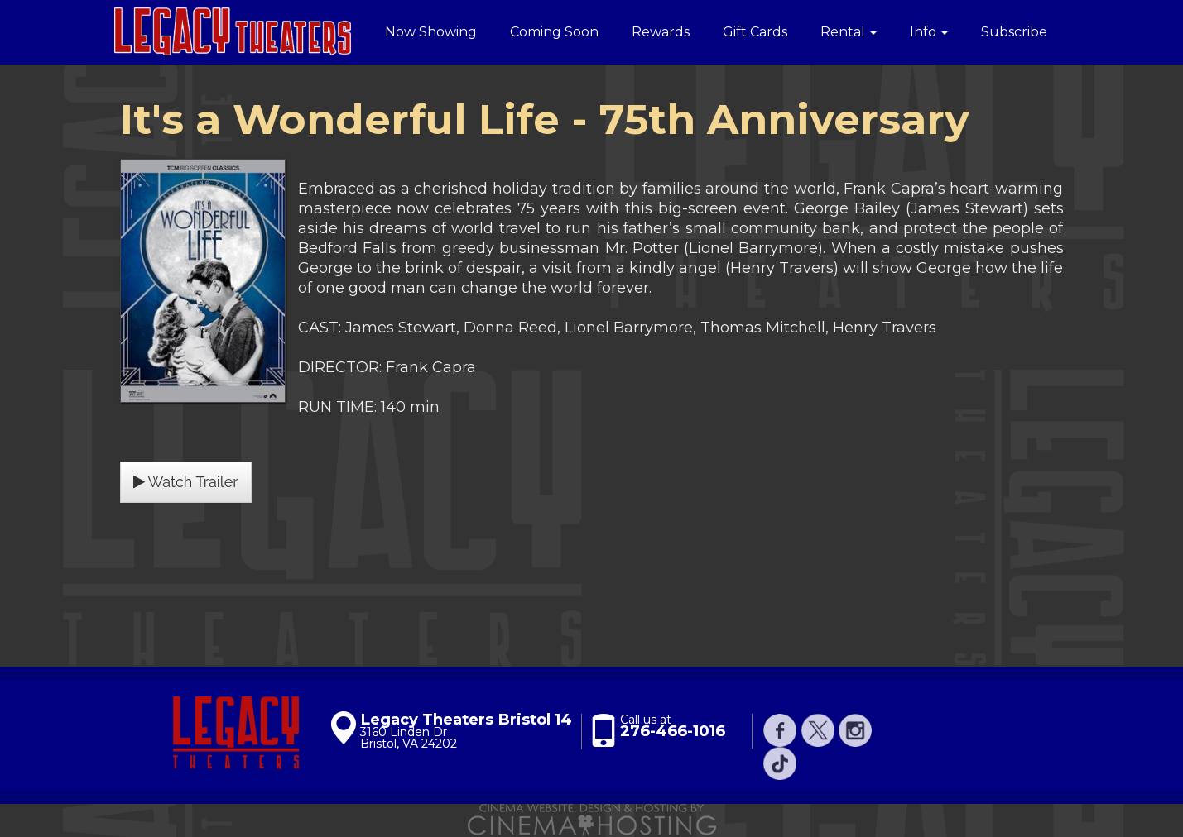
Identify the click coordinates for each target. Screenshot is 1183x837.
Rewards (661, 32)
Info (929, 32)
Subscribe (1014, 32)
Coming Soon (554, 32)
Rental (848, 32)
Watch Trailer (185, 481)
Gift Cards (755, 32)
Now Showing (431, 32)
